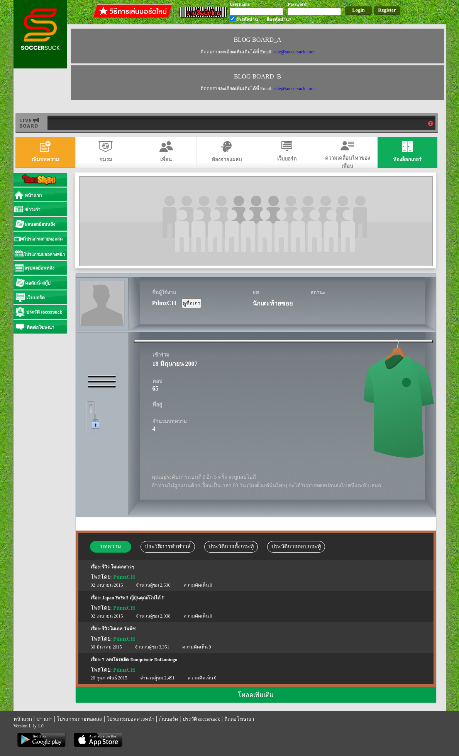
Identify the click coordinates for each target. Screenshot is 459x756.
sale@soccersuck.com (293, 52)
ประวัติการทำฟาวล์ (168, 546)
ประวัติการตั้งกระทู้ (231, 546)
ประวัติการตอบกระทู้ (296, 546)
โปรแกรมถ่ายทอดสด (79, 719)
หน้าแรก (23, 719)
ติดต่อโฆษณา (239, 719)
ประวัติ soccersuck (201, 719)
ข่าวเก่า (44, 719)
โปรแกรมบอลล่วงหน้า (130, 719)
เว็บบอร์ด (168, 719)
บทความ (110, 546)
